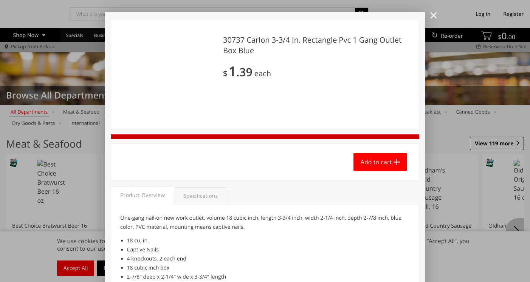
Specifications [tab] (200, 196)
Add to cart (376, 162)
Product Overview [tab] (142, 195)
